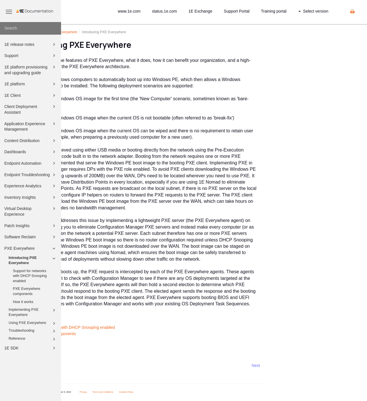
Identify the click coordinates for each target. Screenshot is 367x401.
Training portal (273, 11)
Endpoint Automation (30, 163)
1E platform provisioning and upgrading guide (30, 69)
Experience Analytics (30, 186)
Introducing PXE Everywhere (33, 260)
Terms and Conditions (150, 392)
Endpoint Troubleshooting (30, 175)
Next (303, 365)
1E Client (30, 95)
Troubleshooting (33, 331)
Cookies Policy (174, 392)
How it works (23, 302)
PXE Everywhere (30, 248)
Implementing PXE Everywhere (33, 312)
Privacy (130, 392)
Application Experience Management (30, 126)
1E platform (30, 84)
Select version (313, 11)
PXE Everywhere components (26, 291)
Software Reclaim (30, 237)
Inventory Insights (30, 197)
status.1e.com (164, 11)
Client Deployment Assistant (30, 109)
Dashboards (30, 152)
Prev (76, 365)
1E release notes (30, 44)
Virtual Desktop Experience (30, 211)
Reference (33, 339)
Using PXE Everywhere (33, 323)
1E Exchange (200, 11)
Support (30, 55)
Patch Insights (30, 226)
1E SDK (30, 348)
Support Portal (237, 11)
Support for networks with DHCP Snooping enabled (30, 276)
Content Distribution (30, 140)
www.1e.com (129, 11)
